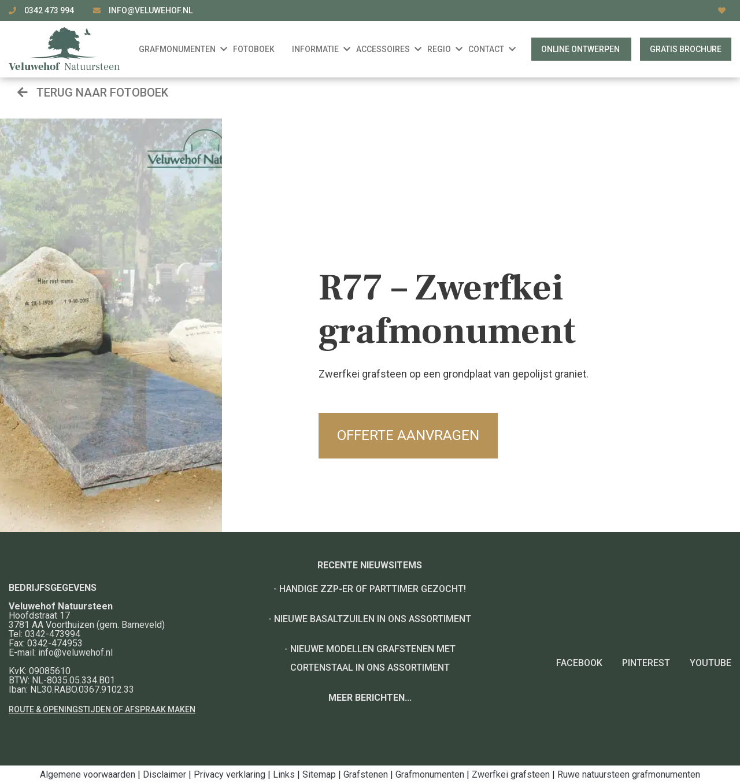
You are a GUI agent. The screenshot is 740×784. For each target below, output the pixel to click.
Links (284, 774)
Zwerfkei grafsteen (511, 774)
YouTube (710, 662)
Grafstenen (365, 774)
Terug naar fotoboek (92, 92)
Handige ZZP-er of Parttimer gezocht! (372, 588)
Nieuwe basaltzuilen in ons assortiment (372, 618)
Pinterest (646, 662)
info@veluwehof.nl (151, 10)
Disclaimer (164, 774)
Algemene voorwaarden (87, 774)
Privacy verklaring (229, 774)
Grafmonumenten (429, 774)
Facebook (579, 662)
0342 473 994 (50, 10)
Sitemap (319, 774)
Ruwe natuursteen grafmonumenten (628, 774)
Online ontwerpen (581, 49)
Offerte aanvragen (408, 435)
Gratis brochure (686, 49)
